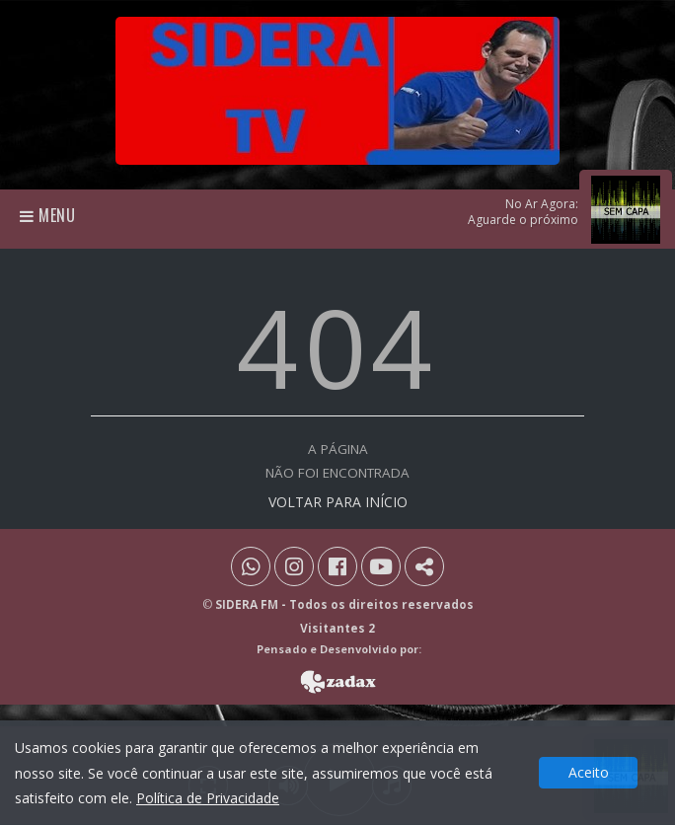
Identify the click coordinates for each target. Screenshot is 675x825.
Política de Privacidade (207, 797)
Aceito (588, 772)
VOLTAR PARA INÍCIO (338, 501)
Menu (48, 215)
